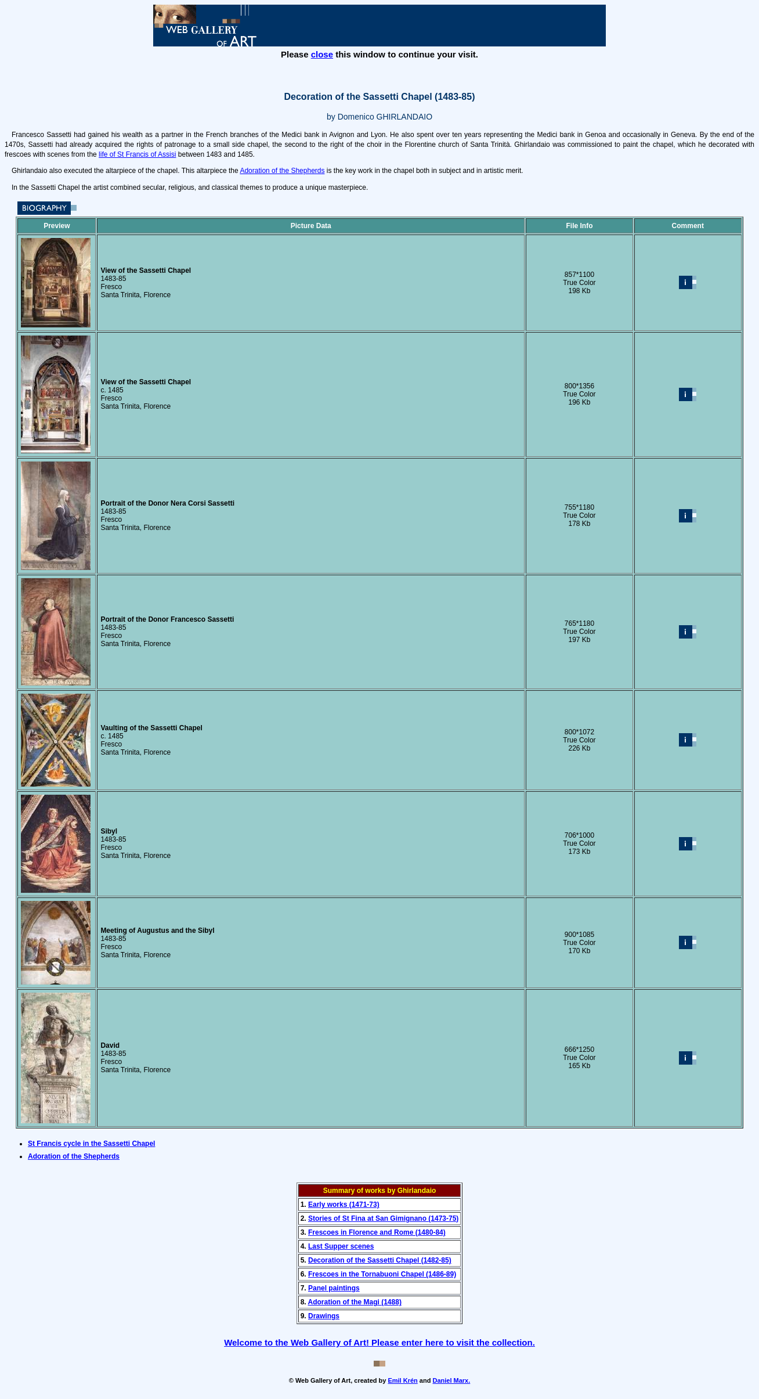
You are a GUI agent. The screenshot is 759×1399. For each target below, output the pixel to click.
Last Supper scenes (341, 1246)
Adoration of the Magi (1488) (355, 1302)
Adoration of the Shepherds (282, 171)
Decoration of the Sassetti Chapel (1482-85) (379, 1260)
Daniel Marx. (451, 1380)
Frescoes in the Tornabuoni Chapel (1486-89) (382, 1274)
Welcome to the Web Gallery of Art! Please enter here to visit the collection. (379, 1342)
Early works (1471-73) (344, 1204)
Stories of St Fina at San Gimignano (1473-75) (383, 1218)
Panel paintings (334, 1288)
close (322, 54)
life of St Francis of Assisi (137, 154)
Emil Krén (402, 1380)
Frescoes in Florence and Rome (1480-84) (377, 1232)
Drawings (323, 1316)
